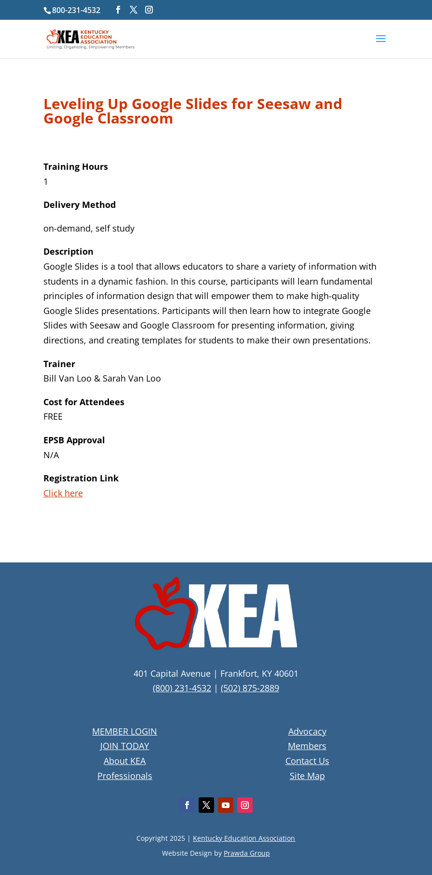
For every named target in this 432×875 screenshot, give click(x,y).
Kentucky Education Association (244, 838)
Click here (63, 493)
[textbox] (216, 113)
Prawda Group (247, 853)
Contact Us (307, 760)
